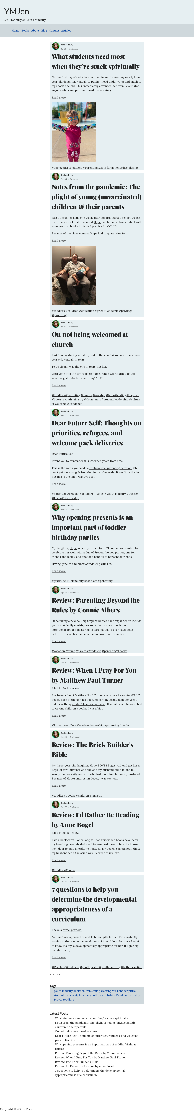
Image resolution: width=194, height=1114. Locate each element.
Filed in (57, 688)
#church (86, 395)
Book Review (70, 688)
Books (25, 30)
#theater (132, 494)
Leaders (84, 995)
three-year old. (72, 930)
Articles (66, 30)
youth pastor (98, 995)
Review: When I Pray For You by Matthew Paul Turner (90, 1057)
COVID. (112, 226)
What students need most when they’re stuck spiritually (91, 1018)
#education (86, 311)
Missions (117, 991)
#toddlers (75, 167)
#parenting (90, 167)
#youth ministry (72, 399)
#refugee (73, 494)
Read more (59, 97)
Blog (44, 30)
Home (15, 30)
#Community (92, 399)
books (77, 991)
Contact (54, 30)
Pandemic (122, 995)
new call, (77, 621)
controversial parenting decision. (110, 468)
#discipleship (129, 167)
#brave (70, 651)
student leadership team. (88, 704)
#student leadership (115, 399)
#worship (99, 395)
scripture (130, 991)
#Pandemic (110, 311)
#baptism (132, 395)
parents (99, 629)
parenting (105, 991)
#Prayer (57, 725)
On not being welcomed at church (77, 1031)
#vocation (58, 651)
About (35, 30)
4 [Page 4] (57, 974)
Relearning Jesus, (105, 699)
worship (135, 995)
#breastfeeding (116, 395)
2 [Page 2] (53, 974)
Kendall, (68, 359)
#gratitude (59, 581)
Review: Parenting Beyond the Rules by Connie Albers (90, 1053)
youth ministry (63, 991)
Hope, (73, 548)
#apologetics (60, 167)
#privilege (125, 311)
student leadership (66, 995)
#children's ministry (89, 795)
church (86, 991)
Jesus (94, 991)
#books (57, 399)
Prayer (58, 999)
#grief (99, 311)
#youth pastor (89, 967)
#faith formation (109, 167)
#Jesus (56, 498)
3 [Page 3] (55, 974)
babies (111, 995)
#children (71, 311)
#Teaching (59, 967)
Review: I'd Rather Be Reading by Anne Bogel (84, 1066)
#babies (98, 494)
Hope (97, 222)
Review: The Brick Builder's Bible (76, 1062)
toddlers (68, 999)
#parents (82, 651)
